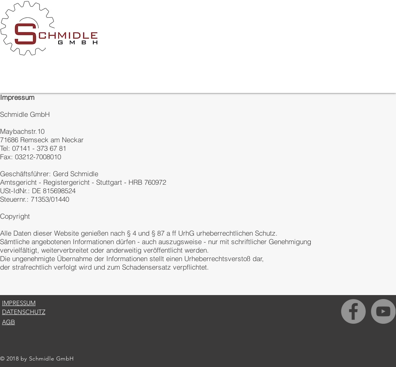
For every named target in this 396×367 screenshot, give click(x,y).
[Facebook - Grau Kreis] (353, 311)
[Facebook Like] (365, 361)
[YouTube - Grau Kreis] (383, 311)
